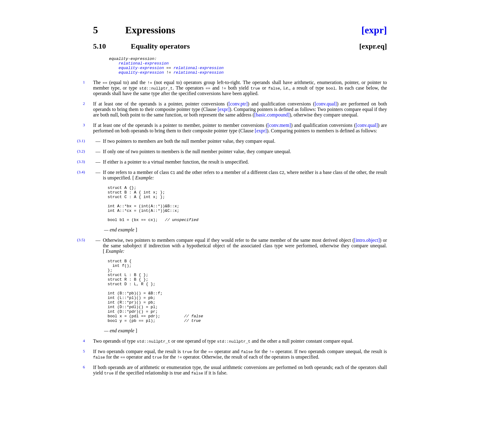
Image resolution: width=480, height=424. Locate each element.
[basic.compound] (272, 118)
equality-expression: (133, 59)
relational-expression (143, 65)
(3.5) (81, 251)
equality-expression (141, 70)
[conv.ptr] (238, 107)
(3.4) (81, 175)
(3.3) (81, 165)
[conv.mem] (279, 128)
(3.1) (81, 144)
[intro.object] (367, 251)
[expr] (374, 29)
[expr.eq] (373, 46)
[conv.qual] (326, 107)
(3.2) (81, 155)
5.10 (99, 46)
